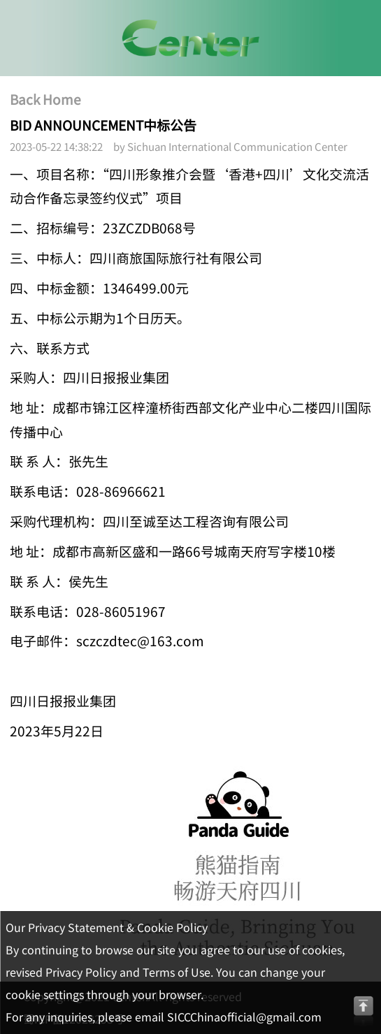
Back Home (45, 100)
